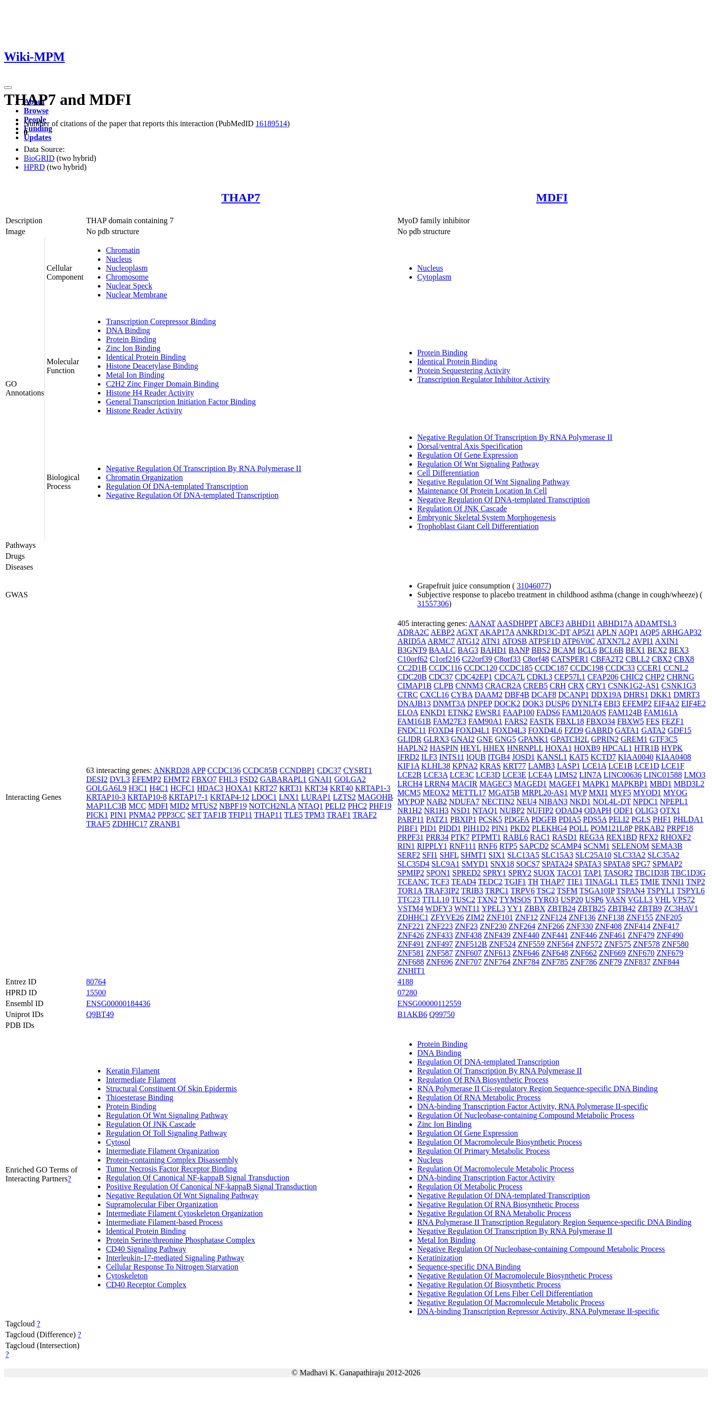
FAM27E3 (449, 721)
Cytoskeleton (126, 1275)
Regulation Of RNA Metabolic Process (479, 1097)
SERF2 (409, 855)
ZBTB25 (592, 908)
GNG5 (505, 739)
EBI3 (612, 703)
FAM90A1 (485, 721)
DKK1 (660, 694)
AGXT (467, 632)
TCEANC (413, 881)
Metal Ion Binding (135, 375)
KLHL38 (435, 766)
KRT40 (341, 788)
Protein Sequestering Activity (463, 370)
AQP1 (628, 632)
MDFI (552, 197)
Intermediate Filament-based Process (164, 1222)
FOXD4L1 (472, 730)
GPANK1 (533, 739)
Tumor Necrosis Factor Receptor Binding (171, 1169)
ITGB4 (499, 757)
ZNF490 (670, 935)
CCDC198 (587, 668)
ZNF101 (500, 917)
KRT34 (316, 788)
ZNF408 (608, 926)
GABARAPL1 (283, 779)
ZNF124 (553, 917)
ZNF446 (583, 935)
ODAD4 (568, 810)
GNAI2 (463, 739)
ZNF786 (583, 962)
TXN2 (487, 899)
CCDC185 (516, 668)
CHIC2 (632, 677)
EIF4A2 (666, 703)
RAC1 (540, 837)
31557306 (433, 603)
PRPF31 (411, 837)
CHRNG (680, 677)
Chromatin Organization (144, 477)
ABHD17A (614, 623)
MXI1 (598, 792)
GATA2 (653, 730)
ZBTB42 (622, 908)
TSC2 (545, 890)
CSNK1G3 (679, 685)
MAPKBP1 (629, 783)
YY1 (514, 908)
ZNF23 (466, 926)
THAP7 (241, 197)
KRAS (490, 766)
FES (653, 721)
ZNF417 (666, 926)
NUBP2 (512, 810)
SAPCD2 (534, 846)
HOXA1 (238, 788)
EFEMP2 (147, 779)
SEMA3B (666, 846)
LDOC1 (264, 797)
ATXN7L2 (613, 641)
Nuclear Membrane (136, 295)
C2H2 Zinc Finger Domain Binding (162, 384)
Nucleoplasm (126, 268)
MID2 (179, 806)
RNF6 (487, 846)
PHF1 (662, 819)
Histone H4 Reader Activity (150, 393)
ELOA (408, 712)
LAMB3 (541, 766)
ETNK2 (460, 712)
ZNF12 (526, 917)
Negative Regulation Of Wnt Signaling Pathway (493, 482)
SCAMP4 (566, 846)
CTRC (408, 694)
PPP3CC (171, 815)
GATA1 (627, 730)
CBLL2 (637, 659)
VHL (662, 899)
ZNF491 (411, 944)
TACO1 (569, 873)
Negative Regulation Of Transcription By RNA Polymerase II (203, 468)
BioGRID (39, 158)
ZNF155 (639, 917)
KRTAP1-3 (373, 788)
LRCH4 (410, 783)
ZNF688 (411, 962)
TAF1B (215, 815)
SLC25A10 (594, 855)
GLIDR (410, 739)
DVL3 (120, 779)
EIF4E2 (693, 703)
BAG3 (467, 650)
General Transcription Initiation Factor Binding (181, 401)
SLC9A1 (446, 864)
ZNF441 (554, 935)
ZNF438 (468, 935)
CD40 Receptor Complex (146, 1284)
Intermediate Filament (141, 1079)
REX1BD (621, 837)
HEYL (470, 748)
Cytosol (118, 1142)
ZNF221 (411, 926)
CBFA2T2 (607, 659)
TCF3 (440, 881)
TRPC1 (497, 890)
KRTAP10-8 (147, 797)
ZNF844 (666, 962)
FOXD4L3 (509, 730)
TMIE (650, 881)
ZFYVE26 (447, 917)
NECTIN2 (498, 801)
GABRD (599, 730)
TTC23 (409, 899)
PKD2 (520, 828)
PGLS (641, 819)
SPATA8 (616, 864)
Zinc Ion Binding (133, 348)
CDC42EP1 (473, 677)
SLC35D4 (414, 864)
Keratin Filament (133, 1071)
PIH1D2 (476, 828)
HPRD (34, 167)
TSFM (567, 890)
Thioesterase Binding (139, 1097)
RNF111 (462, 846)
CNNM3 (469, 685)
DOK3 (532, 703)
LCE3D (488, 775)
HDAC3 (210, 788)
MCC (137, 806)
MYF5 (620, 792)
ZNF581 (411, 953)
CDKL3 (539, 677)
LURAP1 (316, 797)
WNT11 (467, 908)
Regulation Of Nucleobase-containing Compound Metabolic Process (525, 1115)
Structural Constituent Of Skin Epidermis (171, 1088)
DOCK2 (507, 703)
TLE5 (293, 815)
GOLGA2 (350, 779)
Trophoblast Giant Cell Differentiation (478, 526)
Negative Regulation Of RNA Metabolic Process (494, 1213)
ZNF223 (439, 926)
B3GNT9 (412, 650)
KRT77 (514, 766)
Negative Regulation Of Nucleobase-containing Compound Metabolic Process (541, 1249)
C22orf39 (477, 659)
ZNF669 (612, 953)
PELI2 (335, 806)
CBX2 (662, 659)
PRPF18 (680, 828)
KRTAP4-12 (230, 797)
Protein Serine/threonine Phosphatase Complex (180, 1240)
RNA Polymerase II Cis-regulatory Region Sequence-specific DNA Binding (537, 1088)
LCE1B (620, 766)
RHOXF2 (675, 837)
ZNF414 (637, 926)
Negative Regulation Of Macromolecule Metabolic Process (511, 1302)
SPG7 (641, 864)
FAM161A (660, 712)
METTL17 (469, 792)
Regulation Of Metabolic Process (470, 1186)
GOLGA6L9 (106, 788)
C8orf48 (536, 659)
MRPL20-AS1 (545, 792)
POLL (578, 828)
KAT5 (578, 757)
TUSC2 (463, 899)
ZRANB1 (164, 824)
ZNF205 (668, 917)
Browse (36, 110)
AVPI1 (642, 641)
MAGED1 (530, 783)
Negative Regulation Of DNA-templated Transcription (192, 495)
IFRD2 (408, 757)
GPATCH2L (569, 739)
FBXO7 (204, 779)
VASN (615, 899)
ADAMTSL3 (655, 623)
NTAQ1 (310, 806)
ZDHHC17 (129, 824)
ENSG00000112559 (429, 1003)
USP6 (594, 899)
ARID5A (412, 641)
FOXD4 (441, 730)
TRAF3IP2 (441, 890)
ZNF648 (554, 953)
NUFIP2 (540, 810)
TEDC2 (490, 881)
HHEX (494, 748)
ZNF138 (611, 917)
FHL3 (228, 779)
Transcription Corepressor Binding (161, 321)
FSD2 (248, 779)
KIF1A (408, 766)
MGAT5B (504, 792)
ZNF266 (550, 926)
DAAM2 (489, 694)
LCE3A (436, 775)
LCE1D (646, 766)
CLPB (443, 685)
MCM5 (409, 792)
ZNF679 (670, 953)
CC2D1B (412, 668)
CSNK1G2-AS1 (634, 685)
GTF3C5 (664, 739)
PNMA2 (142, 815)
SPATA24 (557, 864)
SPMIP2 (411, 873)
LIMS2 (565, 775)
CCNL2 (676, 668)
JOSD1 (523, 757)
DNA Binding (128, 330)
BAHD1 (493, 650)
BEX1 (635, 650)
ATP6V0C (578, 641)
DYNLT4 (587, 703)
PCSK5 (490, 819)
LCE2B (410, 775)
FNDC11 (412, 730)
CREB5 (535, 685)
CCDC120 (480, 668)
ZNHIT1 (411, 971)
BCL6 (587, 650)
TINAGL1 (602, 881)
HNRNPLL (525, 748)
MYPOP (411, 801)
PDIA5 (570, 819)
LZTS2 (344, 797)
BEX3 (679, 650)
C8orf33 (507, 659)
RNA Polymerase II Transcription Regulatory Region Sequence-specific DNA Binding (554, 1222)
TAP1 (592, 873)
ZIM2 (475, 917)
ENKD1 (432, 712)
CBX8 (684, 659)
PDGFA (516, 819)
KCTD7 (603, 757)
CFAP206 (603, 677)
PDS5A (595, 819)
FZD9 (573, 730)
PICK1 (97, 815)
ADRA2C (413, 632)
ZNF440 (526, 935)
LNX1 (289, 797)
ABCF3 (551, 623)
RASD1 (565, 837)
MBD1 (660, 783)
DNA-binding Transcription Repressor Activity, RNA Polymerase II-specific (538, 1311)
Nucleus (119, 259)
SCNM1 (596, 846)
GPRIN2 (605, 739)
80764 (96, 981)
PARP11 (411, 819)
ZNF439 (497, 935)
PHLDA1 (688, 819)
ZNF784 (526, 962)
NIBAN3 (553, 801)
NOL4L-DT (612, 801)
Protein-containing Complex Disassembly (172, 1160)
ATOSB (514, 641)
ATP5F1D (545, 641)
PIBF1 (408, 828)
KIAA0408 (673, 757)
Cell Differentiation (448, 473)
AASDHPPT (517, 623)
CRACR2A (503, 685)
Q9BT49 (100, 1014)
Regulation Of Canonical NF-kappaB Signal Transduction (197, 1177)
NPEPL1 (674, 801)
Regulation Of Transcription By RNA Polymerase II (499, 1071)
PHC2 (357, 806)
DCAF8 (543, 694)
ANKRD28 (172, 770)
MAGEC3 (495, 783)
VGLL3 (640, 899)
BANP (519, 650)
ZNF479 (641, 935)
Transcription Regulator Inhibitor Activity (483, 379)
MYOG (675, 792)
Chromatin (122, 250)
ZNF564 (559, 944)
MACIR (464, 783)
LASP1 (568, 766)
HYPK (672, 748)
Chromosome (127, 277)
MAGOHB (375, 797)
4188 (405, 981)
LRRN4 (436, 783)
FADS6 (548, 712)
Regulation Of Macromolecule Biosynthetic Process (499, 1142)
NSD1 (460, 810)
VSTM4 (410, 908)
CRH (558, 685)
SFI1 (430, 855)
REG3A (591, 837)
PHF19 (380, 806)
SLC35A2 (663, 855)
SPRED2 (466, 873)
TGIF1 (515, 881)
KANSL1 (552, 757)
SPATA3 (588, 864)
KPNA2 (465, 766)
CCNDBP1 (297, 770)
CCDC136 (224, 770)
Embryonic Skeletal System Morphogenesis (486, 517)
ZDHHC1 (413, 917)
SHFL (449, 855)
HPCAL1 (617, 748)
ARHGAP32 (681, 632)
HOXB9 (587, 748)
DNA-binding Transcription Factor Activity (486, 1177)
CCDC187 (551, 668)
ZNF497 (439, 944)
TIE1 (575, 881)
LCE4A (540, 775)
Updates (37, 137)
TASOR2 (618, 873)
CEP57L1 (569, 677)
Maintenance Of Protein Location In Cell (482, 490)
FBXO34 (600, 721)
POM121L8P (611, 828)
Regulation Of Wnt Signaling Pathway (478, 464)
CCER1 (649, 668)
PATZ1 (437, 819)
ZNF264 (522, 926)
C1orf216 (445, 659)
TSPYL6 (690, 890)
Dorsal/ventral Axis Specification (470, 446)
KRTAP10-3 (106, 797)
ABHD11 (581, 623)
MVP (578, 792)
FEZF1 (673, 721)
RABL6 (515, 837)
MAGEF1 (564, 783)
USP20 (572, 899)
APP (198, 770)
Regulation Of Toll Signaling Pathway (166, 1133)
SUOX (544, 873)
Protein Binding (131, 339)
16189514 (271, 123)
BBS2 (541, 650)
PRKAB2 (649, 828)
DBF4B (517, 694)
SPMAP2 (667, 864)
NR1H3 (436, 810)
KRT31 (291, 788)
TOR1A (410, 890)
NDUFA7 (464, 801)
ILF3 (429, 757)
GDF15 (679, 730)
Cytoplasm (434, 277)
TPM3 (315, 815)
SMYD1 (474, 864)
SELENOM (630, 846)
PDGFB (544, 819)
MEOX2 (436, 792)
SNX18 (502, 864)
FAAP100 (518, 712)
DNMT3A (449, 703)
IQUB (476, 757)
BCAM (564, 650)
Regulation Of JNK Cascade (462, 508)
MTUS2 (204, 806)
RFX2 (648, 837)
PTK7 (459, 837)
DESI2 (97, 779)
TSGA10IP (597, 890)
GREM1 (634, 739)
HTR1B (646, 748)
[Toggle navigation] (8, 87)
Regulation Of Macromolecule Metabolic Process (495, 1169)
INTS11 (451, 757)
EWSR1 (488, 712)
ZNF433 (439, 935)
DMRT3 (686, 694)
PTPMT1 (486, 837)
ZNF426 (411, 935)
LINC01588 (663, 775)
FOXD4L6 (545, 730)
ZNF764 (497, 962)
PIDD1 (450, 828)
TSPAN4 (631, 890)
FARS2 (516, 721)
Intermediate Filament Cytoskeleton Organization (184, 1213)
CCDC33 (620, 668)
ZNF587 (439, 953)
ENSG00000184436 (118, 1003)
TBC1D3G (688, 873)
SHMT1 (474, 855)
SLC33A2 (629, 855)
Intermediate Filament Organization (162, 1151)
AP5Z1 (583, 632)
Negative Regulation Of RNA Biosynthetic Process (498, 1204)
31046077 (532, 586)
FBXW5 (630, 721)
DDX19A (606, 694)
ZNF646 (526, 953)
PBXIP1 (463, 819)
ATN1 (490, 641)
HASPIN (444, 748)
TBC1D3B (652, 873)
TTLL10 (435, 899)
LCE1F (672, 766)
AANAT (482, 623)
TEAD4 (463, 881)
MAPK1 (595, 783)
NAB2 (436, 801)
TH (533, 881)
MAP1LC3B (106, 806)
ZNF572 (589, 944)
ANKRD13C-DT (543, 632)
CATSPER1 (569, 659)
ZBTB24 (561, 908)
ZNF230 (493, 926)
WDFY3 (438, 908)
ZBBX (534, 908)
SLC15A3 (557, 855)
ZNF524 (502, 944)
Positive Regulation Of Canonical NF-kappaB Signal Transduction (211, 1186)
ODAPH (598, 810)
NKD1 (580, 801)
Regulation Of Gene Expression (467, 455)
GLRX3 (436, 739)
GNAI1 (320, 779)
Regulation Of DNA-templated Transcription (177, 486)
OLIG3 (646, 810)
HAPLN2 (413, 748)
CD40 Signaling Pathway (146, 1249)
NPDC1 (645, 801)
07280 (407, 992)
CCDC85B (260, 770)
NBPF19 (233, 806)
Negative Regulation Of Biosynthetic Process (489, 1284)
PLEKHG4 (549, 828)
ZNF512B (471, 944)
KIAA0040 (636, 757)
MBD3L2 (688, 783)
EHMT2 (176, 779)
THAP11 (268, 815)
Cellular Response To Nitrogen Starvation (172, 1267)
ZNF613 (497, 953)
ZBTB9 (650, 908)
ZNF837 (637, 962)
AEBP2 (443, 632)
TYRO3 (546, 899)
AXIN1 (667, 641)
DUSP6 (557, 703)
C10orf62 (413, 659)
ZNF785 (554, 962)
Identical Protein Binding (146, 357)
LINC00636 (623, 775)
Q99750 (442, 1014)
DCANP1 (573, 694)
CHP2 (655, 677)
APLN (606, 632)
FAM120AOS (584, 712)
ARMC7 (441, 641)
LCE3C (461, 775)
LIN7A (590, 775)
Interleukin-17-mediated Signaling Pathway (175, 1258)
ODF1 (623, 810)
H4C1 (158, 788)
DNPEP (479, 703)
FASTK (542, 721)
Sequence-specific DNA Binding (469, 1267)
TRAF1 (339, 815)
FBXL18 (570, 721)
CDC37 (329, 770)
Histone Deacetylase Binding (152, 366)
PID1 (428, 828)
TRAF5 (98, 824)
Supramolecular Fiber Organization (162, 1204)
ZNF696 (439, 962)
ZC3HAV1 (681, 908)
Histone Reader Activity (144, 410)
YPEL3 (493, 908)
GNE (485, 739)
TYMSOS (515, 899)
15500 (96, 992)
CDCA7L (509, 677)
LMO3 (695, 775)
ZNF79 (610, 962)
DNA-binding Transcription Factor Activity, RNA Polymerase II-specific (532, 1106)
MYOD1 (647, 792)
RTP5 (508, 846)
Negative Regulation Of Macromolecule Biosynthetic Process (515, 1275)
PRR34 (437, 837)
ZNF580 (675, 944)
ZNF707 (468, 962)
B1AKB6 (412, 1014)
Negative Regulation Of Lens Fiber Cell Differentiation (505, 1293)
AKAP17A (497, 632)
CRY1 (596, 685)
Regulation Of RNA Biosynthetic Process (483, 1079)
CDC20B (412, 677)
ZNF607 (468, 953)
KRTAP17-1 (188, 797)
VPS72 (683, 899)
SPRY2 (520, 873)
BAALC (442, 650)
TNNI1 (673, 881)
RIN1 (406, 846)
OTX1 (670, 810)
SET (194, 815)
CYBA (462, 694)
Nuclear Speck (129, 286)
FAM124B (625, 712)
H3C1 (138, 788)
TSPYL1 (661, 890)
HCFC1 (182, 788)
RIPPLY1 (432, 846)
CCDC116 (445, 668)
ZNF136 (582, 917)
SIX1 (497, 855)
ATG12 (468, 641)
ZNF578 (646, 944)
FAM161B (414, 721)
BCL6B (611, 650)
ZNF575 (617, 944)
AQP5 (650, 632)
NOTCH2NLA (272, 806)
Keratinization (440, 1258)
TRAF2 (365, 815)
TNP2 (695, 881)
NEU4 (527, 801)
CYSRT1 (357, 770)
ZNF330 (579, 926)
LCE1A (594, 766)
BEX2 (657, 650)
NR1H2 (410, 810)
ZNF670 (641, 953)
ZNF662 (583, 953)
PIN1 (118, 815)
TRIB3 (472, 890)
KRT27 (265, 788)
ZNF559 (531, 944)
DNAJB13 (414, 703)
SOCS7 (528, 864)
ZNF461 (612, 935)
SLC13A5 (523, 855)
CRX (576, 685)
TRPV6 (522, 890)
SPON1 (438, 873)
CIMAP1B (415, 685)
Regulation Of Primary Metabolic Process (483, 1151)
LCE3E (514, 775)
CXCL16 (434, 694)
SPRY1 (494, 873)
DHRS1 (636, 694)
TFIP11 (240, 815)
